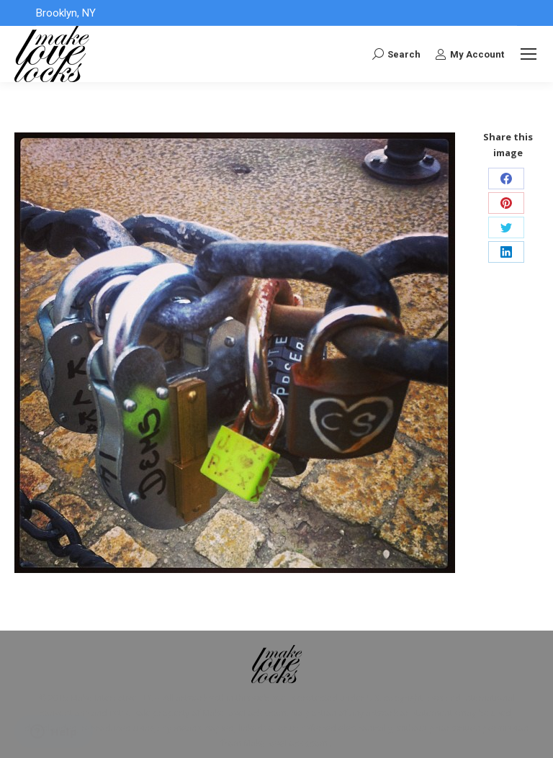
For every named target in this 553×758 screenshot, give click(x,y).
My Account (469, 54)
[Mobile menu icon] (528, 54)
